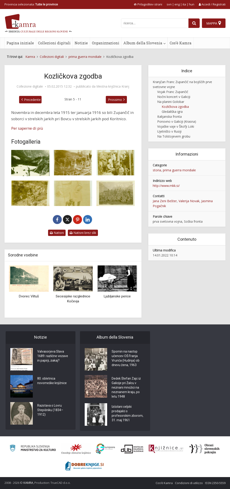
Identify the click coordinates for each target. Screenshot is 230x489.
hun (191, 4)
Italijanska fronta (169, 116)
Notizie (81, 43)
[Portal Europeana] (105, 449)
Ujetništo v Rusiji (169, 131)
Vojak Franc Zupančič (172, 92)
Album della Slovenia (142, 43)
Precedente (32, 99)
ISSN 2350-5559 (215, 483)
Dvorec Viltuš (29, 296)
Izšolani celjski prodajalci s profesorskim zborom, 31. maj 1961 (127, 413)
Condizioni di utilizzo (189, 483)
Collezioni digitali (54, 43)
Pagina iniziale (20, 43)
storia (157, 170)
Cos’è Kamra (180, 43)
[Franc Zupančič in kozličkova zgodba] (30, 163)
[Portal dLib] (132, 449)
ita (184, 4)
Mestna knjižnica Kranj (112, 86)
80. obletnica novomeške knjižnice (52, 381)
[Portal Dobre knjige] (84, 465)
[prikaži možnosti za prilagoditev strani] (148, 4)
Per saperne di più (27, 128)
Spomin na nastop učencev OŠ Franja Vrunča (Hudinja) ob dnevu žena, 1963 (125, 358)
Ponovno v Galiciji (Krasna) (176, 121)
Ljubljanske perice (117, 296)
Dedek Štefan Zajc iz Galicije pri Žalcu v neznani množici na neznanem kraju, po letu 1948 (126, 387)
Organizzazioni (105, 43)
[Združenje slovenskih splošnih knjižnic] (165, 448)
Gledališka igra (172, 111)
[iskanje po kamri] (154, 23)
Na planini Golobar (170, 102)
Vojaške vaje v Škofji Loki (175, 126)
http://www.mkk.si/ (166, 185)
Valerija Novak (189, 201)
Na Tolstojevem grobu (173, 136)
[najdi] (194, 23)
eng (177, 4)
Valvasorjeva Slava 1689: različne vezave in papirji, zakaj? (52, 356)
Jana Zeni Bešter (165, 201)
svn (169, 4)
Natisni (57, 233)
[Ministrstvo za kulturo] (32, 449)
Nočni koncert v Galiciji (173, 97)
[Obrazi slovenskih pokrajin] (204, 449)
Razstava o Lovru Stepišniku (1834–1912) (50, 410)
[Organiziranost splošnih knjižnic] (76, 449)
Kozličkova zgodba (175, 106)
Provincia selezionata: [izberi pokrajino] (31, 4)
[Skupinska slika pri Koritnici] (116, 193)
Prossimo (115, 99)
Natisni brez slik (83, 233)
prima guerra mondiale (179, 170)
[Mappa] (214, 23)
